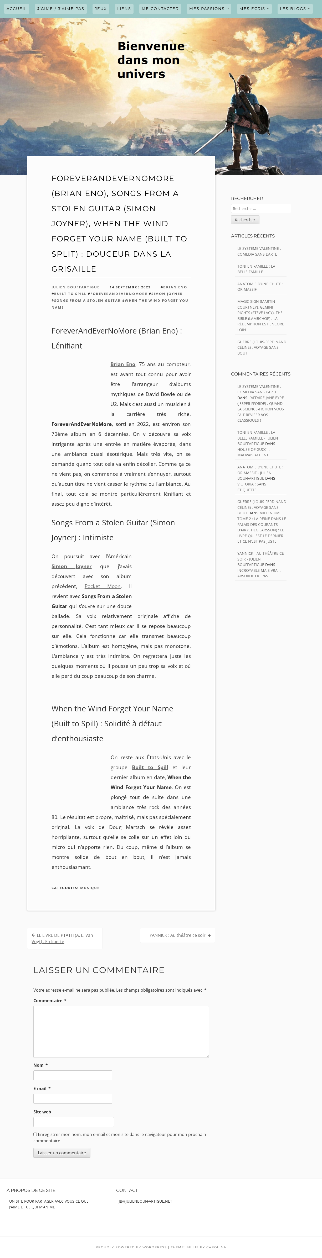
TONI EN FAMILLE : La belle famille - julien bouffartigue (257, 438)
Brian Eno (175, 287)
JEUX (101, 8)
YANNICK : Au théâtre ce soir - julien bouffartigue (260, 559)
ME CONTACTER (160, 8)
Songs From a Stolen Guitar (87, 300)
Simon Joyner (167, 293)
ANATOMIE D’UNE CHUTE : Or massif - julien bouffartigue (260, 472)
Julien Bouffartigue (76, 287)
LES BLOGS (293, 8)
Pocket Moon (103, 586)
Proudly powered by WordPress (131, 1247)
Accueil (17, 8)
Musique (90, 887)
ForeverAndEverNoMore (118, 293)
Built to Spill (70, 293)
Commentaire (50, 1000)
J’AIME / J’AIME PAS (60, 8)
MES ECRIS (252, 8)
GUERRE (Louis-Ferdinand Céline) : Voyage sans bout (261, 347)
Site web (42, 1112)
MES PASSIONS (207, 8)
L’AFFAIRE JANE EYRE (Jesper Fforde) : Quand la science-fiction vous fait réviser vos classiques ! (260, 409)
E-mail (42, 1088)
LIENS (124, 8)
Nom (40, 1065)
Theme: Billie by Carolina (198, 1247)
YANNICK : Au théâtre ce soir (178, 935)
